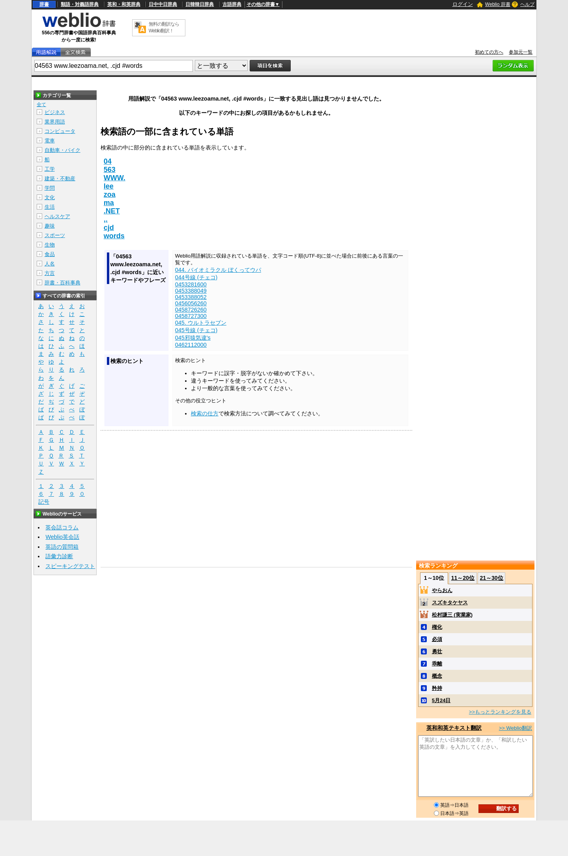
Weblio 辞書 (497, 4)
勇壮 (437, 651)
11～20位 (463, 578)
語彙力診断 (59, 556)
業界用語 (55, 122)
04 (108, 161)
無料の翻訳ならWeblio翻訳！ (164, 27)
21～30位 (491, 578)
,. (106, 219)
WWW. (114, 178)
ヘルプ (527, 4)
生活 (50, 207)
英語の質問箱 (61, 547)
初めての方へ (489, 52)
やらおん (442, 590)
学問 (50, 188)
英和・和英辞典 (123, 4)
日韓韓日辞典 (199, 4)
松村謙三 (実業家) (452, 615)
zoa (110, 194)
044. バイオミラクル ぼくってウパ (218, 270)
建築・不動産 (60, 178)
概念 (437, 676)
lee (109, 186)
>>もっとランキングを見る (500, 712)
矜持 (437, 688)
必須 (437, 639)
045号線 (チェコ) (196, 330)
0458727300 (191, 316)
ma (109, 203)
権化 (437, 627)
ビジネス (55, 112)
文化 (50, 197)
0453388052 (191, 297)
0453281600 (191, 284)
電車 (50, 141)
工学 (50, 169)
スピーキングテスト (70, 566)
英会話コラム (61, 527)
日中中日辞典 (163, 4)
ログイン (462, 4)
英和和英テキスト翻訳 (454, 728)
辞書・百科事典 (62, 283)
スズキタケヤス (450, 603)
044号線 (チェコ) (196, 277)
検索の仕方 (205, 413)
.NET (112, 211)
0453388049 (191, 291)
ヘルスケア (57, 216)
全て (41, 104)
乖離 (437, 664)
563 (110, 170)
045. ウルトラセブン (200, 323)
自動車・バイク (62, 150)
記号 (43, 502)
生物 (50, 245)
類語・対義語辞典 (80, 4)
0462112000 (191, 345)
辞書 (44, 4)
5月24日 (441, 700)
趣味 (50, 226)
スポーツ (55, 235)
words (114, 236)
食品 (50, 254)
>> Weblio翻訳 (515, 728)
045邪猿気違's (193, 338)
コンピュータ (60, 131)
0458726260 (191, 310)
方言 (50, 273)
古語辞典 (231, 4)
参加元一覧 (520, 52)
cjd (109, 228)
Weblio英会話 (62, 537)
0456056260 (191, 303)
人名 (50, 264)
